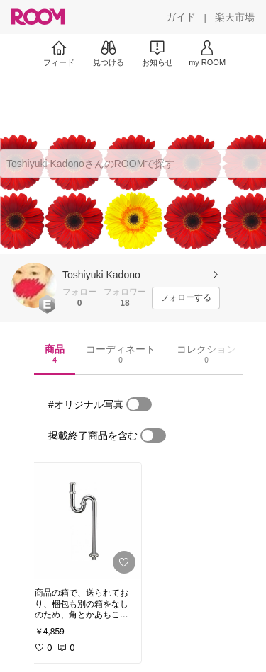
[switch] (139, 404)
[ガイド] (181, 17)
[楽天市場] (235, 17)
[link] (83, 521)
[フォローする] (186, 298)
